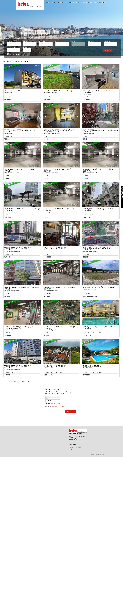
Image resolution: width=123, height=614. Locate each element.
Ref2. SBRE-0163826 (112, 166)
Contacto (94, 2)
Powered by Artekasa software (98, 454)
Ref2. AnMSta (110, 323)
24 (36, 105)
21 (37, 262)
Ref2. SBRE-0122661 (112, 284)
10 (76, 301)
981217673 (73, 439)
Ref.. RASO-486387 (33, 165)
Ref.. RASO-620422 (72, 87)
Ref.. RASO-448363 (111, 165)
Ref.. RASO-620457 (72, 363)
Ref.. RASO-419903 (72, 204)
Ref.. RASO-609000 (111, 87)
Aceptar (55, 406)
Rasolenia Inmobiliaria (76, 433)
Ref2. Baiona (110, 363)
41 (37, 223)
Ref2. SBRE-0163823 (73, 205)
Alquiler (62, 2)
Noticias (85, 2)
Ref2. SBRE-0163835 (33, 166)
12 (115, 262)
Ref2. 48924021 (32, 284)
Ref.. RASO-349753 (112, 283)
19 (37, 65)
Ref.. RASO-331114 (34, 322)
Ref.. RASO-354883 (33, 283)
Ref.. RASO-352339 (72, 283)
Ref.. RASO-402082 (33, 243)
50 (36, 341)
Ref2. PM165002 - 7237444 (33, 205)
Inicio (47, 2)
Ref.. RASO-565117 (73, 127)
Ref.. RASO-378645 (111, 243)
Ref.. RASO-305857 (112, 322)
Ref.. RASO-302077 (33, 361)
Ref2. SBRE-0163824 (72, 166)
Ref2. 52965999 (71, 284)
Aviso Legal (72, 444)
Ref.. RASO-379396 (72, 245)
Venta (53, 2)
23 (76, 262)
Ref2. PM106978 (33, 323)
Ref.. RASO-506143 (112, 127)
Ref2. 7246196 (32, 245)
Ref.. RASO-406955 (111, 205)
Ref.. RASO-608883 (33, 127)
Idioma (102, 2)
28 (115, 183)
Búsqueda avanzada (14, 54)
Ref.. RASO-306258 (72, 323)
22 (115, 65)
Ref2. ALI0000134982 (112, 245)
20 (72, 223)
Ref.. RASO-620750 (33, 86)
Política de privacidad (58, 406)
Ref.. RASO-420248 (31, 204)
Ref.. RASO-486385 (72, 165)
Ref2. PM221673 (32, 87)
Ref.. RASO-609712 (112, 361)
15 (76, 105)
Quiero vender (74, 2)
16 (76, 65)
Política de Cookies (74, 449)
